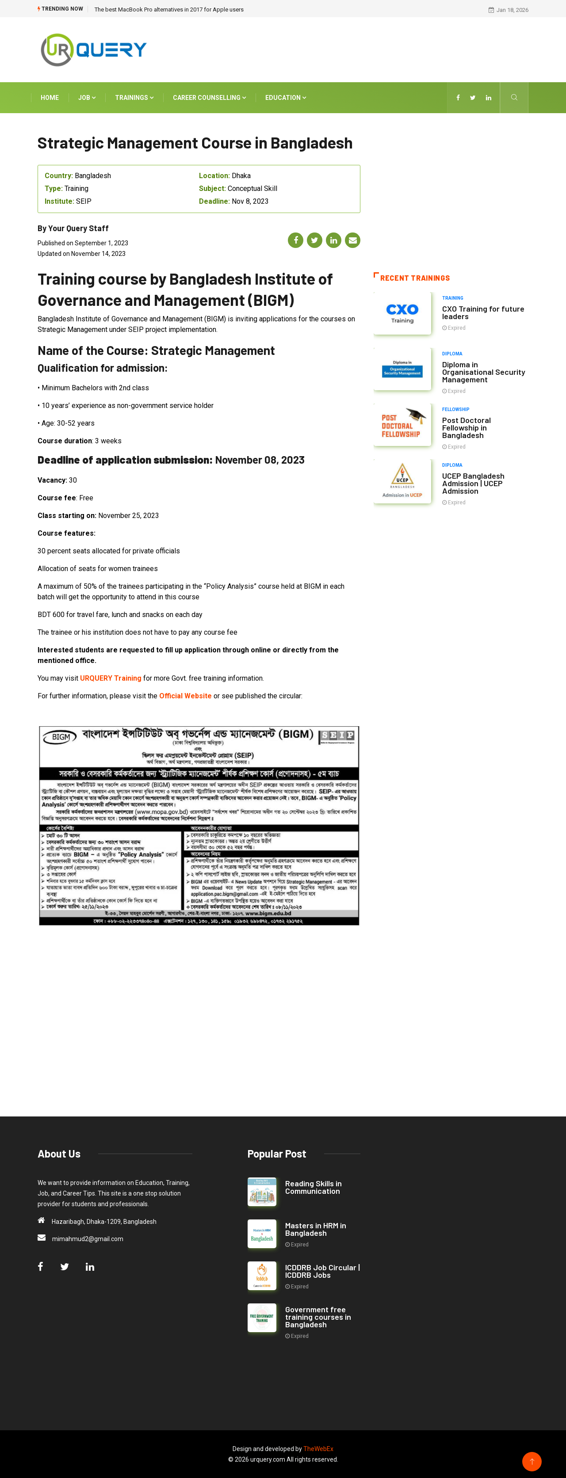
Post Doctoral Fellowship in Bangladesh (466, 427)
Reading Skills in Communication (313, 1187)
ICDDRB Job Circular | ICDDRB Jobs (322, 1271)
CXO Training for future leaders (483, 312)
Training (452, 298)
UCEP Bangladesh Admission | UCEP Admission (473, 483)
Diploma (452, 353)
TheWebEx (318, 1448)
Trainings (134, 97)
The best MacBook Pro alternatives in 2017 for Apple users (169, 9)
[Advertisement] (367, 48)
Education (285, 97)
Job (87, 97)
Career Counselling (209, 97)
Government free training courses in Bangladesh (318, 1316)
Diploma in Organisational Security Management (483, 371)
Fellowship (456, 409)
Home (50, 97)
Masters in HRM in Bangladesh (315, 1229)
